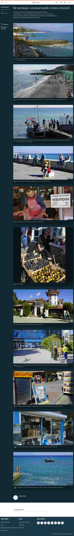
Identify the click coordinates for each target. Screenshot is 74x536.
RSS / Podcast (4, 530)
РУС (57, 2)
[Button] (4, 24)
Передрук (21, 525)
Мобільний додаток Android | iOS (9, 527)
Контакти (21, 527)
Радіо (2, 525)
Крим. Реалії (4, 13)
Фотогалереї (5, 7)
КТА (61, 2)
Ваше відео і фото (5, 522)
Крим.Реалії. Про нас (24, 522)
